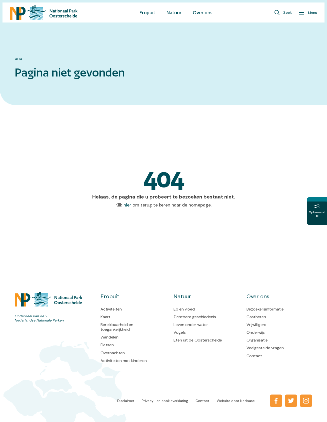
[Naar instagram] (306, 400)
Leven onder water (191, 324)
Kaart (105, 317)
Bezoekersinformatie (265, 309)
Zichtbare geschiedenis (195, 317)
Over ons (202, 12)
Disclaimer (125, 400)
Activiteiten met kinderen (123, 360)
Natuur (174, 12)
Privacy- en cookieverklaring (165, 400)
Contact (254, 355)
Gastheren (256, 317)
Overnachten (112, 353)
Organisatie (257, 340)
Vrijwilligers (256, 324)
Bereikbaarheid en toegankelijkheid (116, 327)
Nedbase (247, 400)
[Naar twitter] (291, 400)
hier (127, 205)
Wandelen (109, 337)
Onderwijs (255, 332)
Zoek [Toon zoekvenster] (287, 12)
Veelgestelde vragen (265, 347)
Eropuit (147, 12)
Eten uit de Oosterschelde (198, 340)
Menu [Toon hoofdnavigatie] (312, 12)
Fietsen (107, 345)
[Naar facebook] (276, 400)
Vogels (180, 332)
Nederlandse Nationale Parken (39, 320)
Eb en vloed (184, 309)
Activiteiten (111, 309)
